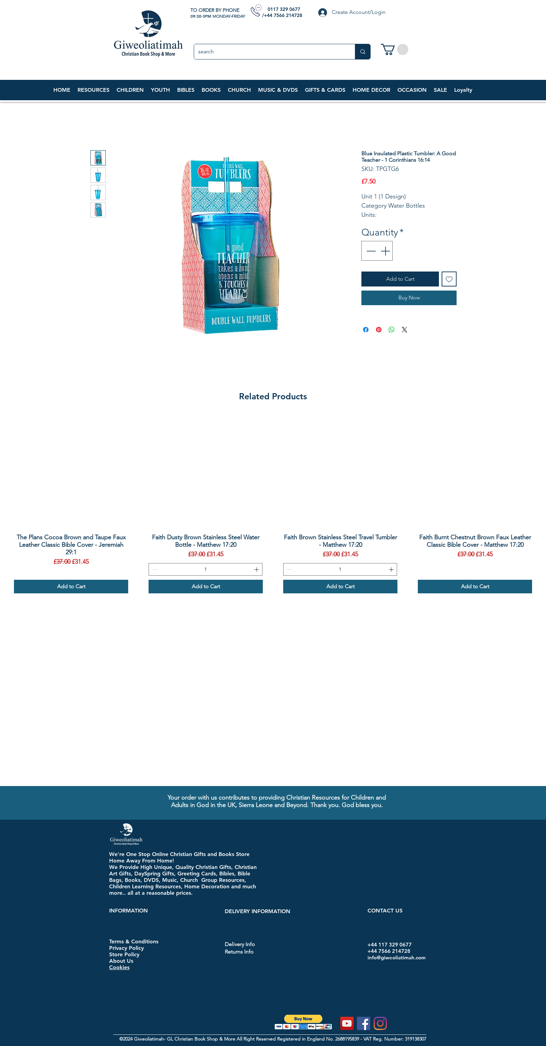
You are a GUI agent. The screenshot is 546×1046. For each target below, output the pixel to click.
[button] (130, 90)
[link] (394, 49)
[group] (273, 503)
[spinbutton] (205, 569)
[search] (269, 51)
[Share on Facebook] (366, 330)
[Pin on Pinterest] (379, 330)
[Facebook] (363, 1023)
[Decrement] (370, 250)
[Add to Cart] (71, 586)
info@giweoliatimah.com (397, 957)
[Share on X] (404, 330)
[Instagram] (380, 1023)
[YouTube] (347, 1023)
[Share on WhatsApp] (392, 330)
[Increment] (386, 250)
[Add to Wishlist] (449, 279)
